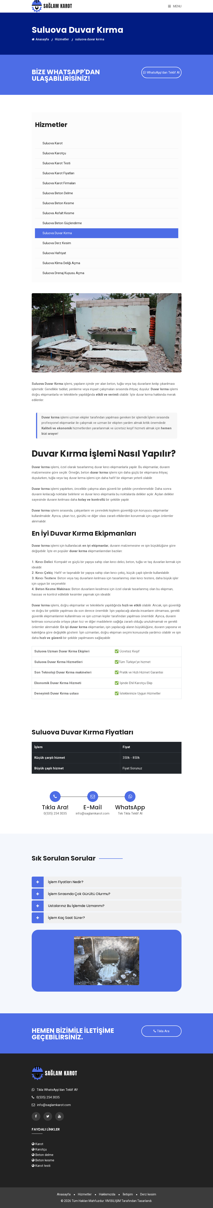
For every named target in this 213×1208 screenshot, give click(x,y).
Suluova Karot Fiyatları (58, 173)
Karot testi (41, 1166)
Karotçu (39, 1149)
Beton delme (42, 1155)
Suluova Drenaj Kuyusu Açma (63, 273)
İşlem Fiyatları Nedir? (65, 881)
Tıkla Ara (161, 1031)
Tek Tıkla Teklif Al (130, 813)
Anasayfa (40, 39)
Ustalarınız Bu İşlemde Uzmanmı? (76, 905)
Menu (175, 6)
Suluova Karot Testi (56, 163)
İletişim (128, 1194)
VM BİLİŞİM (113, 1201)
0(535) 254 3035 (55, 813)
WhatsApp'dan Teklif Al (161, 72)
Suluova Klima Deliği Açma (61, 263)
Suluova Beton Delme (58, 193)
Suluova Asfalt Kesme (58, 213)
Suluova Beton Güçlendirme (62, 223)
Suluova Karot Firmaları (59, 183)
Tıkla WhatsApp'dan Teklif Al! (57, 1090)
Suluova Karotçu (54, 153)
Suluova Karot (53, 143)
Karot (37, 1144)
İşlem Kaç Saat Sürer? (66, 917)
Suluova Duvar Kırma (57, 233)
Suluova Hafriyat (54, 253)
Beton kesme (43, 1160)
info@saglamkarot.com (92, 813)
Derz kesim (148, 1194)
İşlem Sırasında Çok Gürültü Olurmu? (79, 893)
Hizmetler (62, 39)
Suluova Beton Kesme (58, 203)
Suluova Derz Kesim (57, 243)
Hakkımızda (107, 1194)
